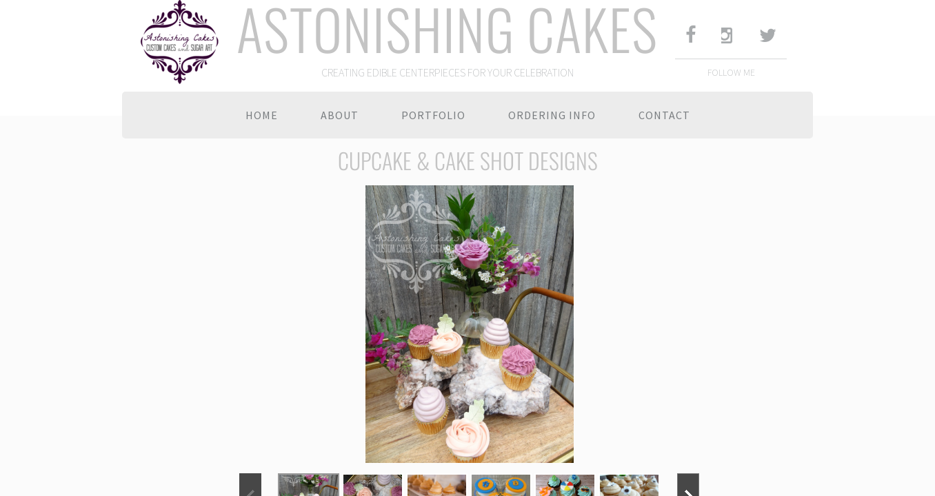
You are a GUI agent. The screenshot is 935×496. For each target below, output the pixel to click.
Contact (664, 115)
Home (261, 115)
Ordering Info (552, 115)
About (340, 115)
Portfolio (433, 115)
